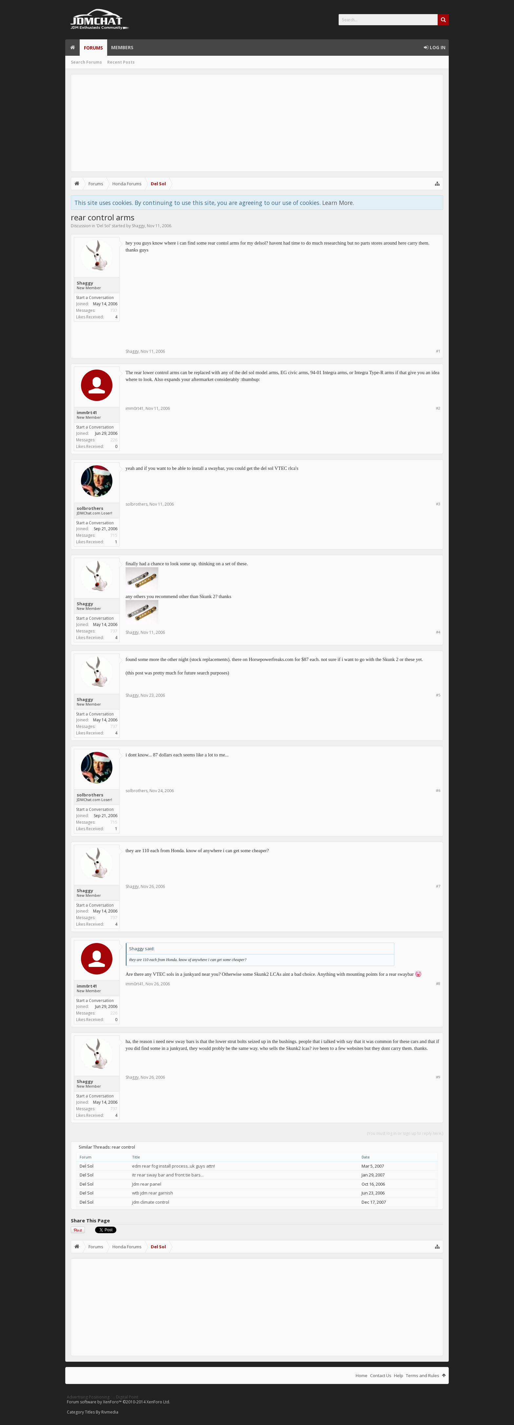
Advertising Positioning (88, 1397)
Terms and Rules (422, 1375)
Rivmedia (109, 1412)
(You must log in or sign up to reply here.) (405, 1133)
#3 (438, 503)
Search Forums (86, 62)
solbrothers (90, 508)
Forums (93, 48)
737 (113, 310)
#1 (438, 351)
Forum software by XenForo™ (118, 1402)
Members (122, 47)
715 (113, 535)
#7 (438, 886)
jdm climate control (150, 1202)
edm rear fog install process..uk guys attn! (173, 1166)
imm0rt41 (87, 412)
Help (398, 1375)
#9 (438, 1076)
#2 (438, 408)
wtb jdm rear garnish (152, 1193)
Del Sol (103, 226)
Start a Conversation (95, 297)
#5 (438, 694)
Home (72, 47)
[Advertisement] (257, 123)
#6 (438, 790)
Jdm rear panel (146, 1184)
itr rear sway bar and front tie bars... (168, 1175)
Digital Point (127, 1397)
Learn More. (338, 203)
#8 (438, 983)
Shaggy (138, 226)
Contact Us (380, 1375)
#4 (438, 632)
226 (113, 440)
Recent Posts (121, 62)
